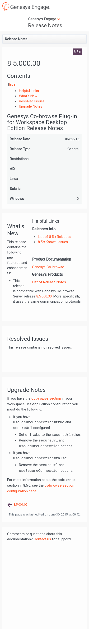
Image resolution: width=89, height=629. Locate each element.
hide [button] (12, 84)
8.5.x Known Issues (53, 242)
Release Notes (45, 25)
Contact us (42, 539)
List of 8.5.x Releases (54, 237)
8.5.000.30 (44, 296)
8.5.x (77, 52)
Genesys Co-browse (48, 267)
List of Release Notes (49, 282)
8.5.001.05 (20, 504)
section (46, 398)
